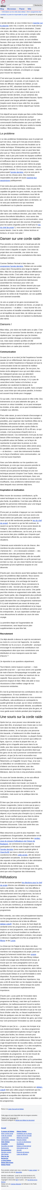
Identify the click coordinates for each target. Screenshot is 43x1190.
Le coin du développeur (24, 1142)
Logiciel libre (5, 1138)
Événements (5, 1148)
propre (33, 954)
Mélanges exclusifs (22, 1138)
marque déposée (16, 1184)
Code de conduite (6, 1135)
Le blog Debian (6, 1160)
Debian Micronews (7, 1162)
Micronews (11, 9)
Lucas (12, 941)
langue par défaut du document (25, 1120)
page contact (33, 1170)
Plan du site (5, 1156)
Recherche (4, 1158)
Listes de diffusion (22, 1154)
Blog (2, 9)
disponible (19, 1172)
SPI (17, 1180)
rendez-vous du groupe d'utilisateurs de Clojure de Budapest (20, 841)
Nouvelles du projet (7, 1146)
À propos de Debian (7, 1131)
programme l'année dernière (11, 266)
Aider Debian (5, 1142)
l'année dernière (16, 172)
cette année (23, 855)
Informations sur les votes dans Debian (13, 12)
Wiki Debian (4, 1154)
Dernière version (6, 1152)
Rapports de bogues (23, 1152)
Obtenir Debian (22, 1131)
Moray (2, 941)
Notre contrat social (7, 1133)
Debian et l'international (24, 1146)
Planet (21, 9)
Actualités (4, 1144)
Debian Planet (5, 1164)
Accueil (3, 1128)
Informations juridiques (8, 1140)
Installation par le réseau (24, 1133)
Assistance (20, 1144)
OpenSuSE (4, 852)
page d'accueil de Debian (16, 1109)
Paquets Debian (21, 1140)
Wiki (29, 9)
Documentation (6, 1150)
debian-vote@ (6, 924)
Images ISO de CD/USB (24, 1135)
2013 (28, 12)
